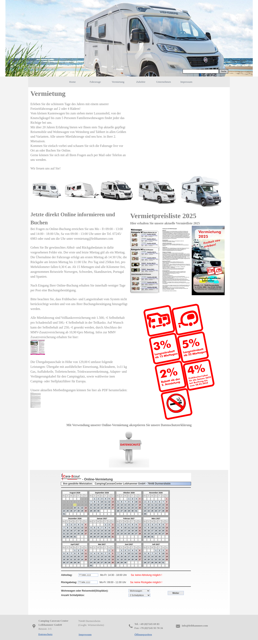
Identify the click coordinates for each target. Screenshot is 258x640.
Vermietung (118, 81)
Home (72, 81)
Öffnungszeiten (143, 634)
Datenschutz (45, 634)
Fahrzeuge (95, 81)
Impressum (186, 81)
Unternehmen (163, 81)
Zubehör (140, 81)
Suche (223, 71)
